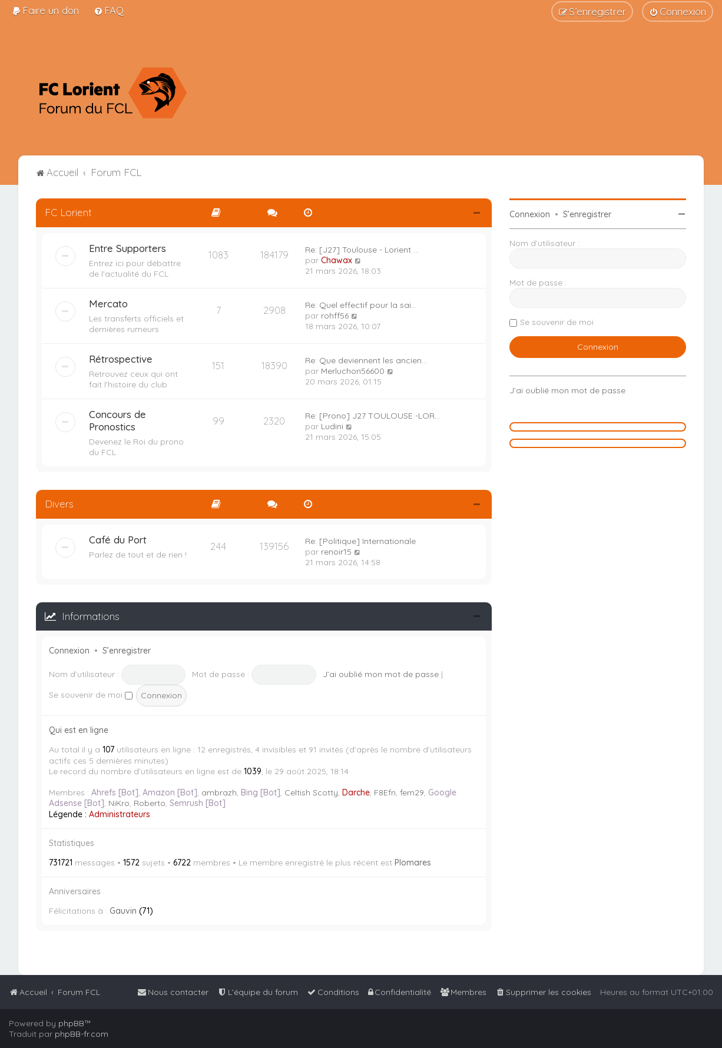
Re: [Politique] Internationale (360, 541)
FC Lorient (68, 212)
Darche (356, 792)
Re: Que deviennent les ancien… (366, 360)
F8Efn (385, 792)
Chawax (336, 260)
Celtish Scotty (311, 792)
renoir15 (336, 551)
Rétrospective (121, 359)
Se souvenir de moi (91, 694)
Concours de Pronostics (117, 420)
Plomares (413, 862)
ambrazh (219, 792)
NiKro (119, 803)
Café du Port (118, 539)
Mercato (108, 303)
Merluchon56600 (353, 371)
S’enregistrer (126, 650)
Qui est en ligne (78, 730)
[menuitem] (45, 10)
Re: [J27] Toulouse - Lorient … (362, 249)
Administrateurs (119, 814)
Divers (59, 504)
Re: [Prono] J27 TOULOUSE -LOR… (372, 415)
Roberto (149, 803)
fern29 (412, 792)
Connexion (69, 650)
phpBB (71, 1023)
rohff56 (335, 315)
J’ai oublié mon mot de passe (381, 674)
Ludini (332, 426)
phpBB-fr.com (81, 1034)
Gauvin (123, 911)
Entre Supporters (127, 248)
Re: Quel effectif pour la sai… (360, 305)
